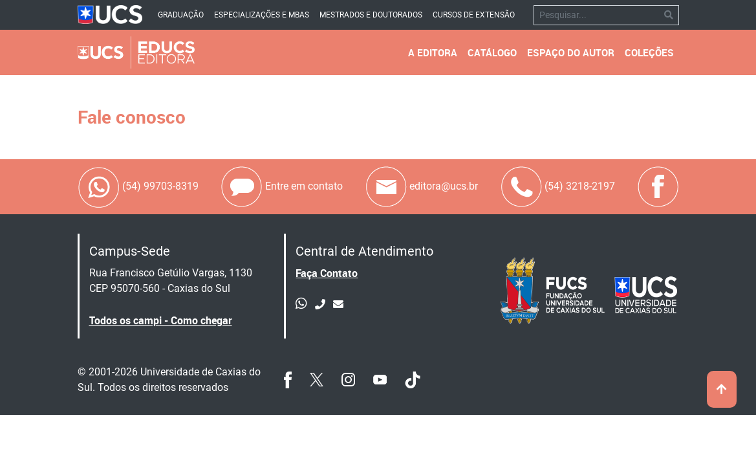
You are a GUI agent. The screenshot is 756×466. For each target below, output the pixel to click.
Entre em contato (282, 187)
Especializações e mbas (261, 14)
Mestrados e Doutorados (370, 14)
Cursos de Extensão (474, 14)
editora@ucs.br (421, 187)
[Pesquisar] (597, 15)
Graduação (181, 14)
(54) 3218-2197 (557, 187)
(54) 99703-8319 (138, 187)
